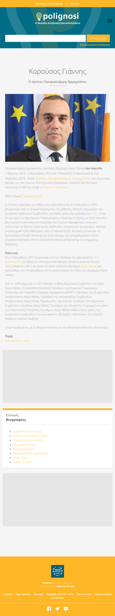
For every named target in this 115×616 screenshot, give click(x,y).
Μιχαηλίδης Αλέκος (25, 445)
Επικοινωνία (84, 594)
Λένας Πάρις (20, 458)
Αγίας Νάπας (89, 266)
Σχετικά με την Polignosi (49, 3)
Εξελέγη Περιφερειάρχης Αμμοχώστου (63, 178)
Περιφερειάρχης (32, 196)
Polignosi (47, 582)
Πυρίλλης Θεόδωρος (55, 187)
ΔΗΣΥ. (95, 213)
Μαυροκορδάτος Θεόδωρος (30, 453)
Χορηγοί (74, 3)
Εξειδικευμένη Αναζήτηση (95, 44)
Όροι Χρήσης (23, 594)
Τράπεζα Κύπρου (65, 586)
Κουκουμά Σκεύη (23, 449)
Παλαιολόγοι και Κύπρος (28, 440)
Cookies (7, 594)
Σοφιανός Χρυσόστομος (27, 431)
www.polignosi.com (17, 340)
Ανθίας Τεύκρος (22, 462)
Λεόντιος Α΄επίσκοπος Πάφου (30, 436)
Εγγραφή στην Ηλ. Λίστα (60, 594)
